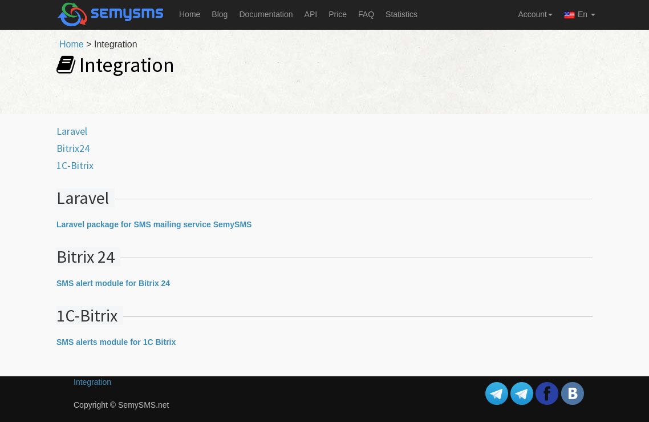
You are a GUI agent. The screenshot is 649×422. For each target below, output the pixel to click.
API (311, 14)
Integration (92, 382)
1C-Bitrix (75, 165)
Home (189, 14)
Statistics (401, 14)
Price (337, 14)
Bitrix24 (73, 148)
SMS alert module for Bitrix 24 (113, 283)
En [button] (579, 15)
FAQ (366, 14)
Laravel (71, 131)
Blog (220, 14)
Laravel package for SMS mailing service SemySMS (154, 224)
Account (535, 14)
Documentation (266, 14)
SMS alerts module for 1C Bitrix (116, 342)
